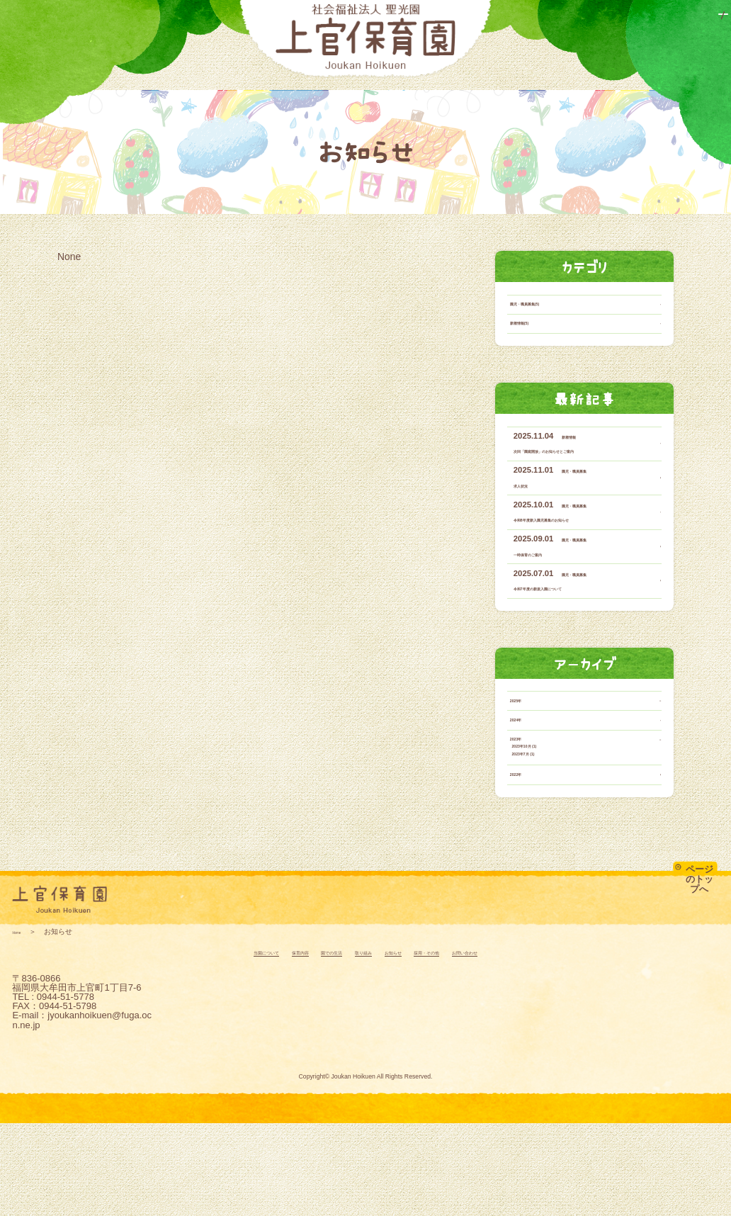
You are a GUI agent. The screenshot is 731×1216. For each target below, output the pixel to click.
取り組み (411, 94)
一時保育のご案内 (548, 601)
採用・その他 (573, 94)
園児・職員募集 (589, 518)
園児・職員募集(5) (549, 328)
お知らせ (486, 94)
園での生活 (328, 94)
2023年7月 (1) (552, 836)
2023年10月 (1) (555, 821)
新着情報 (577, 470)
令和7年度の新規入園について (571, 636)
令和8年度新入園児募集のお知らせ (580, 567)
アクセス (703, 19)
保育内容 (241, 94)
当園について (149, 94)
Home (22, 1024)
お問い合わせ (608, 19)
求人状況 (531, 532)
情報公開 (660, 19)
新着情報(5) (536, 354)
